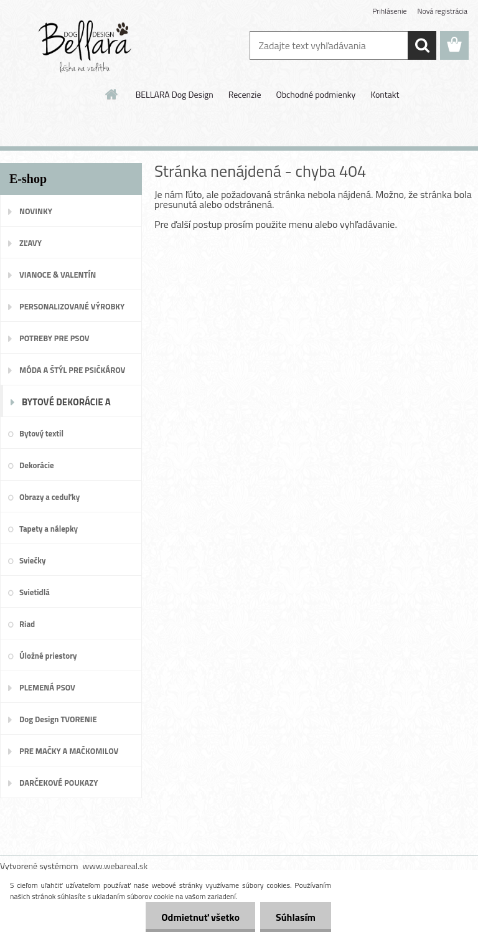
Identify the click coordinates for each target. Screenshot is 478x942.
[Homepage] (112, 94)
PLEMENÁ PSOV (47, 687)
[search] (422, 45)
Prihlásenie (389, 11)
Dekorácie (36, 465)
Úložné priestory (48, 655)
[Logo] (85, 46)
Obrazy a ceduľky (49, 497)
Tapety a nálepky (48, 528)
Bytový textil (41, 433)
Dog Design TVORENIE (58, 719)
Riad (27, 624)
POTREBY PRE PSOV (54, 338)
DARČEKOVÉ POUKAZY (58, 782)
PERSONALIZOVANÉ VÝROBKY (71, 306)
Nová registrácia (442, 11)
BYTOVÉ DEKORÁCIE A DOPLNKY (66, 406)
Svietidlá (34, 592)
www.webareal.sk (115, 865)
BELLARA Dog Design (174, 94)
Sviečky (32, 560)
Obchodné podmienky (315, 94)
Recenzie (244, 94)
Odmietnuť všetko (200, 917)
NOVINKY (35, 211)
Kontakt (384, 94)
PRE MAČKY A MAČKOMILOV (68, 751)
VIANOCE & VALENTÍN (57, 274)
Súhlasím (296, 917)
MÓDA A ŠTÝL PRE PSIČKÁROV (72, 370)
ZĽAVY (30, 243)
